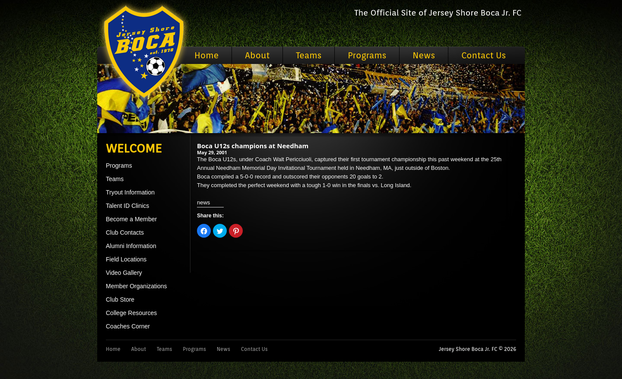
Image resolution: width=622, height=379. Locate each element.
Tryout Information (130, 192)
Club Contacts (125, 232)
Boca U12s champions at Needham (252, 145)
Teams (308, 55)
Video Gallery (124, 272)
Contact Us (483, 55)
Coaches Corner (128, 326)
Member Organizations (136, 286)
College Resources (131, 312)
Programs (367, 55)
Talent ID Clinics (127, 205)
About (257, 55)
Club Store (120, 299)
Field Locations (126, 259)
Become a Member (131, 219)
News (424, 55)
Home (206, 55)
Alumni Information (131, 245)
